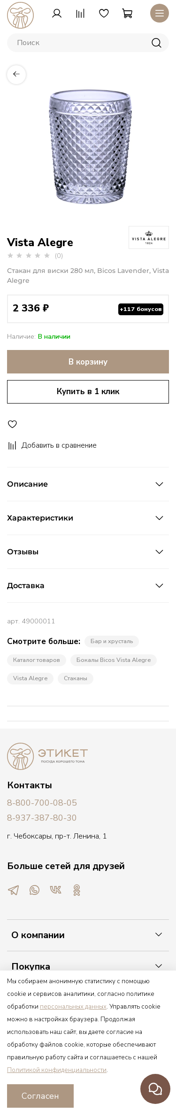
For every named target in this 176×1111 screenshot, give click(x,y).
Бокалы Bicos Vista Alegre (114, 660)
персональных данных (73, 1006)
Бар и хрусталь (112, 641)
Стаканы (75, 678)
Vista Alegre (30, 678)
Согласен (40, 1096)
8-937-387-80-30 (42, 818)
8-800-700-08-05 (42, 802)
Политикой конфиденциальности (57, 1070)
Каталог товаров (36, 660)
